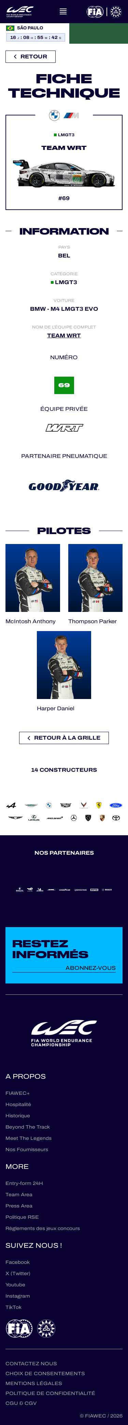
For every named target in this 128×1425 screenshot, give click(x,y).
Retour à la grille (64, 738)
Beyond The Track (27, 1127)
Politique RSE (22, 1217)
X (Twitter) (17, 1273)
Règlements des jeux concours (42, 1228)
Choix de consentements (45, 1373)
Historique (17, 1115)
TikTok (13, 1307)
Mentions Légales (33, 1383)
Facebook (17, 1262)
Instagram (17, 1296)
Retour (30, 56)
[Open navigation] (63, 12)
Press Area (18, 1206)
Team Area (18, 1194)
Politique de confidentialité (50, 1393)
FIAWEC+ (17, 1093)
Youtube (15, 1284)
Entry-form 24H (24, 1183)
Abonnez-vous (91, 968)
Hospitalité (18, 1104)
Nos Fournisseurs (26, 1149)
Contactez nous (31, 1363)
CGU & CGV (21, 1403)
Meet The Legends (28, 1138)
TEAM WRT (64, 335)
